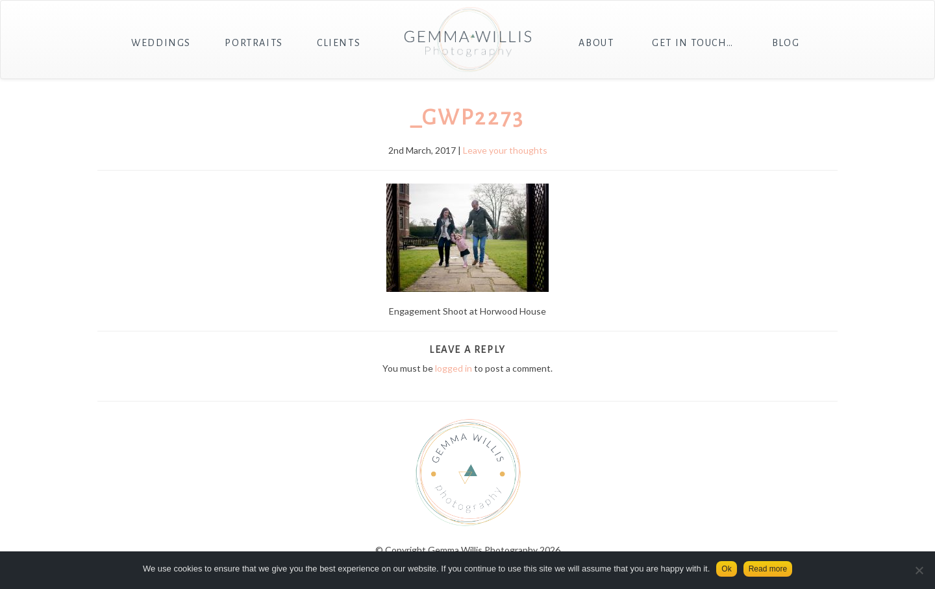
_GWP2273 (467, 117)
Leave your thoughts (505, 150)
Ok (726, 568)
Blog (785, 43)
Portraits (253, 43)
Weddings (161, 43)
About (596, 43)
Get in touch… (693, 43)
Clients (338, 43)
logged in (453, 368)
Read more (768, 568)
